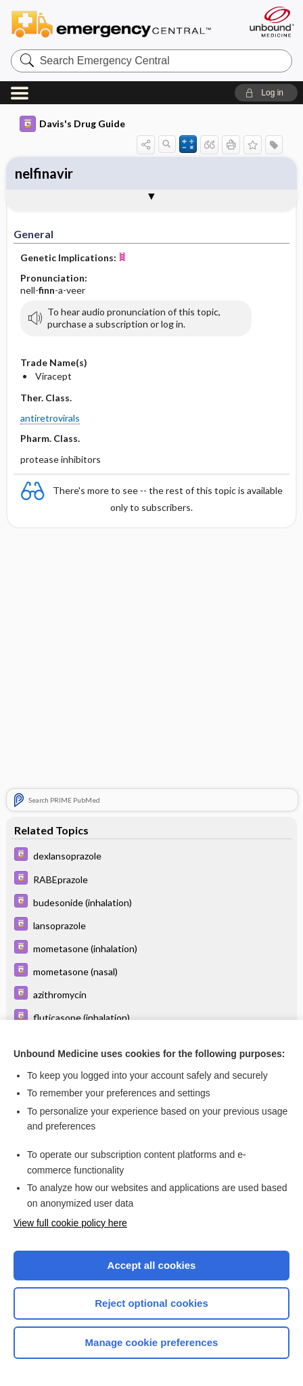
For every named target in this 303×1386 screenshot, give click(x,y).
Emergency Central (117, 23)
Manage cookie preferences (151, 1342)
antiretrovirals (50, 418)
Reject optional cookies (151, 1303)
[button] (266, 93)
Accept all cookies (152, 1265)
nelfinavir (44, 173)
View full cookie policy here (70, 1222)
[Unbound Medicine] (271, 22)
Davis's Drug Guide (72, 124)
